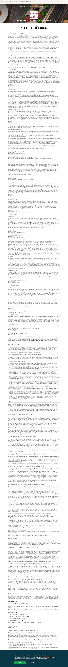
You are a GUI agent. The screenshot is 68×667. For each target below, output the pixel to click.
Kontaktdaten (39, 6)
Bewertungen (30, 6)
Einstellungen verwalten (46, 657)
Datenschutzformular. (13, 612)
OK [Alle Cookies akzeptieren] (20, 662)
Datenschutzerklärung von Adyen (35, 340)
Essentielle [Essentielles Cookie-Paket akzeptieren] (33, 662)
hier (53, 525)
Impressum (48, 6)
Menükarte (22, 6)
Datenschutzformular (36, 431)
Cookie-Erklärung (15, 264)
